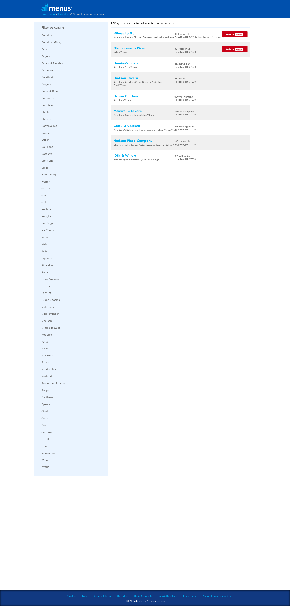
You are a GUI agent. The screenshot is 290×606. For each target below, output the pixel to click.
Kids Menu (47, 265)
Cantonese (48, 98)
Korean (45, 272)
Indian (45, 237)
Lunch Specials (50, 300)
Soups (45, 390)
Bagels (45, 56)
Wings (45, 460)
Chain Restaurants (143, 595)
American (47, 35)
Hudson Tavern (126, 78)
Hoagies (46, 216)
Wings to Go (124, 33)
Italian (45, 251)
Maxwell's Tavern (128, 111)
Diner (44, 167)
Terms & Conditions (167, 595)
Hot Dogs (47, 223)
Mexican (46, 320)
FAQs (84, 595)
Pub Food (47, 355)
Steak (44, 411)
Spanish (46, 404)
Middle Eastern (50, 327)
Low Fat (46, 292)
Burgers (46, 84)
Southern (47, 397)
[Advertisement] (62, 534)
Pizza (44, 348)
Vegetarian (48, 453)
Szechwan (47, 432)
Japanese (47, 258)
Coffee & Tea (49, 126)
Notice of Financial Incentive (217, 595)
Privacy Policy (190, 595)
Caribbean (47, 105)
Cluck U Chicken (127, 126)
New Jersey (48, 13)
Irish (44, 244)
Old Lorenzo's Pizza (130, 48)
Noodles (46, 334)
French (45, 181)
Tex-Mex (46, 439)
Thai (44, 446)
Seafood (46, 376)
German (46, 188)
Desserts (46, 153)
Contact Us (122, 595)
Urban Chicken (126, 96)
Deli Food (47, 146)
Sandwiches (49, 369)
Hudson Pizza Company (133, 141)
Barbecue (47, 70)
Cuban (45, 139)
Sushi (44, 425)
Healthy (46, 209)
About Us (71, 595)
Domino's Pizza (126, 63)
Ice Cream (47, 230)
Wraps (45, 466)
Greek (45, 195)
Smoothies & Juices (53, 383)
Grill (44, 202)
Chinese (46, 119)
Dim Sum (47, 160)
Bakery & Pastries (52, 63)
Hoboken (64, 13)
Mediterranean (50, 313)
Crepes (45, 133)
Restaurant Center (102, 595)
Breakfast (47, 77)
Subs (44, 418)
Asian (44, 49)
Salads (45, 362)
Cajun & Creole (50, 91)
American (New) (51, 42)
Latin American (50, 279)
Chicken (46, 112)
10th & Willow (125, 156)
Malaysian (47, 307)
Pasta (44, 341)
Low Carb (47, 286)
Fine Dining (48, 174)
